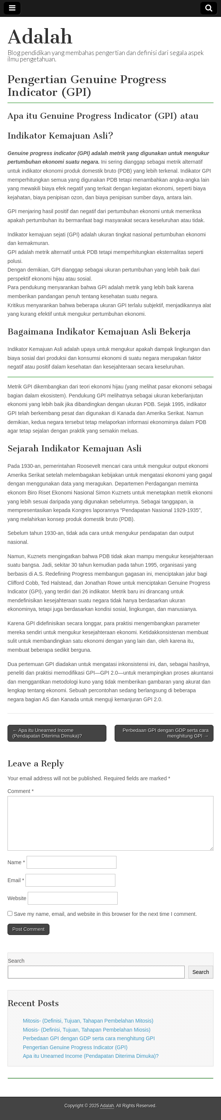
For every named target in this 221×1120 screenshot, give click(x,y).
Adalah (40, 36)
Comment (20, 791)
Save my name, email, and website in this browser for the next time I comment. (105, 914)
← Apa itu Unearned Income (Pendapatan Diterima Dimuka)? (47, 733)
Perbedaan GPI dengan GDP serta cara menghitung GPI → (165, 733)
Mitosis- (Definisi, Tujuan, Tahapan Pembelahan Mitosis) (88, 1021)
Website (16, 898)
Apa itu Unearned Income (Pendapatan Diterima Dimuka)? (91, 1056)
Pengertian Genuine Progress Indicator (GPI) (75, 1047)
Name (16, 862)
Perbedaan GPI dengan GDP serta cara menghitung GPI (89, 1038)
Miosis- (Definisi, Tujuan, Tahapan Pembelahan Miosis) (87, 1030)
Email (15, 880)
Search (16, 961)
